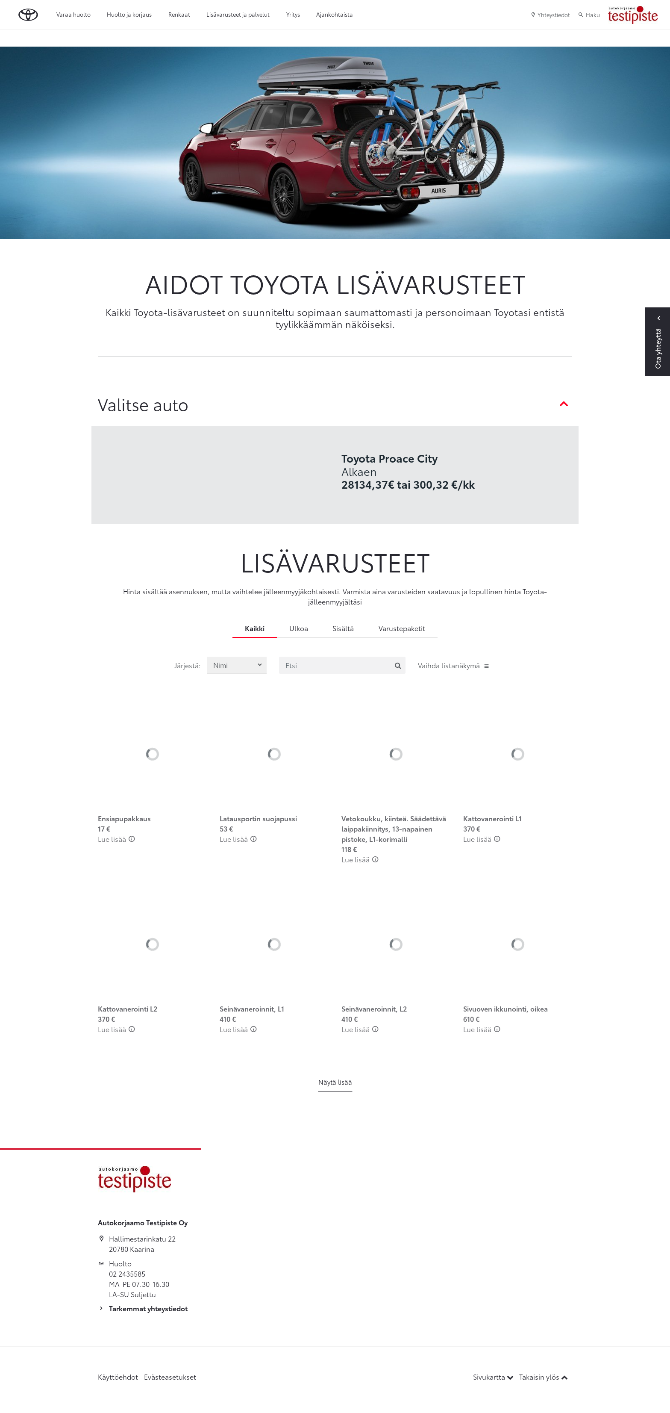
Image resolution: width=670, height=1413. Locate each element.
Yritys (293, 14)
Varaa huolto (73, 14)
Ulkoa (298, 628)
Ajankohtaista (334, 14)
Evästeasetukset (170, 1376)
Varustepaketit (402, 628)
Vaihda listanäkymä (454, 665)
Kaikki (254, 628)
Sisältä (343, 628)
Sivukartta (494, 1376)
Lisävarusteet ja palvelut (238, 14)
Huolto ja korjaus (129, 14)
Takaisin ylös (543, 1376)
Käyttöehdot (118, 1376)
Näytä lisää (335, 1081)
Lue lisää (116, 839)
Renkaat (179, 14)
